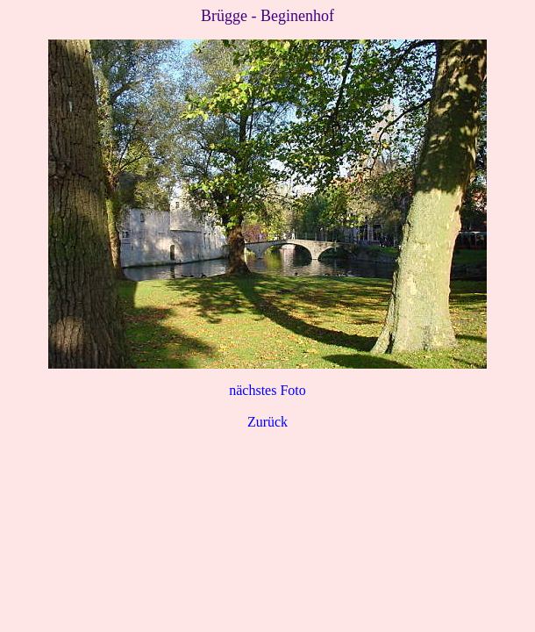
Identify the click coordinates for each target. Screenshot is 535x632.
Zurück (267, 421)
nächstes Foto (267, 390)
